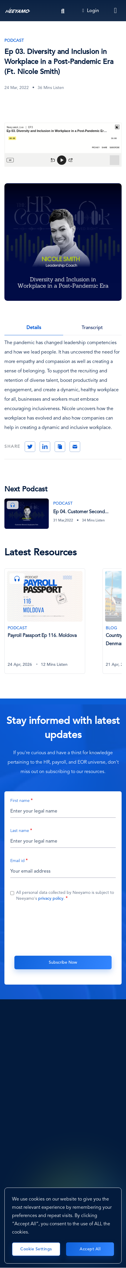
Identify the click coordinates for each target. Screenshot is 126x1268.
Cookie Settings (36, 1249)
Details (33, 328)
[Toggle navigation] (116, 10)
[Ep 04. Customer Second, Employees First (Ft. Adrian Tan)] (63, 513)
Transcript (92, 328)
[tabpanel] (53, 624)
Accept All (90, 1249)
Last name (19, 831)
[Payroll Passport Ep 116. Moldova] (45, 621)
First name (20, 801)
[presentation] (63, 927)
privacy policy (50, 898)
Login (90, 11)
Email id (17, 861)
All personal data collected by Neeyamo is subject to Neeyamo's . (65, 896)
